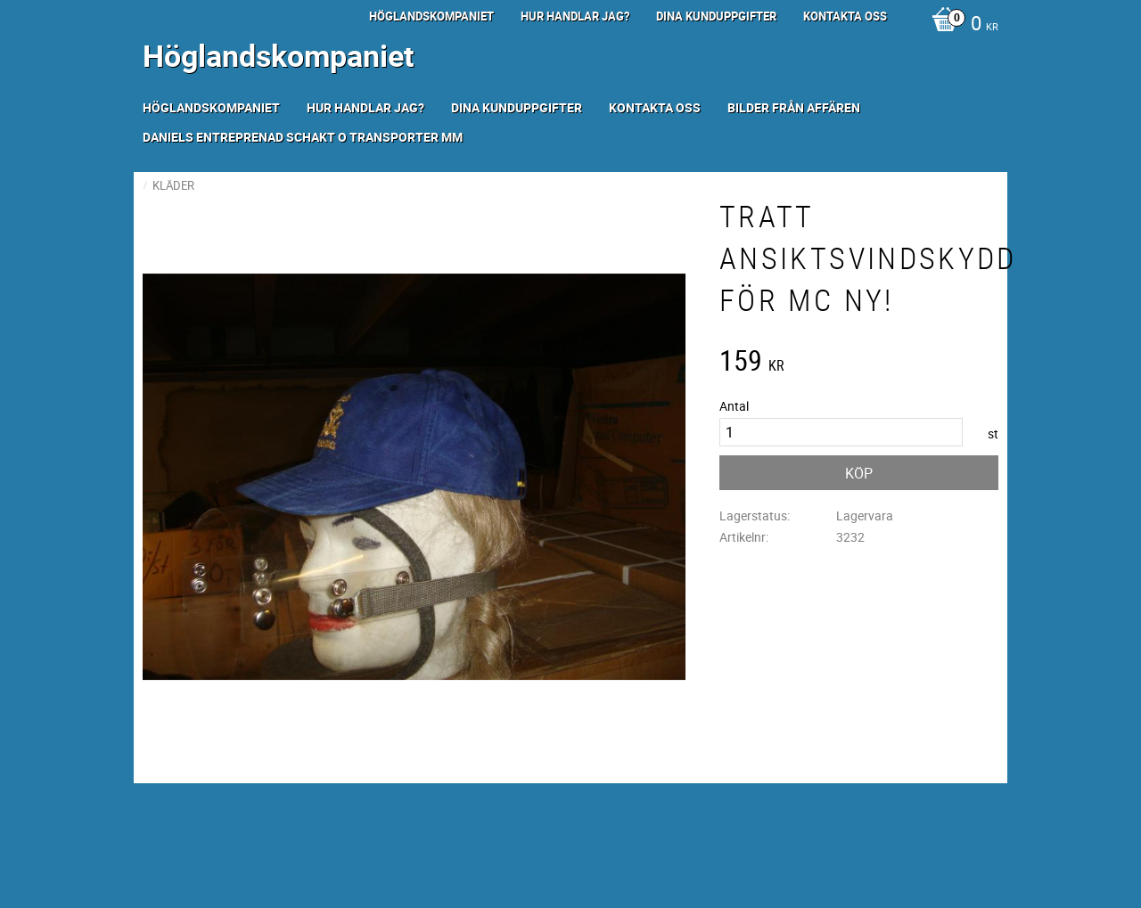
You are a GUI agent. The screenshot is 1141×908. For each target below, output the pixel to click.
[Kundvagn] (960, 25)
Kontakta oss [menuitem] (845, 16)
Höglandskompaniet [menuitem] (431, 16)
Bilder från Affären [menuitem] (793, 107)
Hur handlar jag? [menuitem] (575, 16)
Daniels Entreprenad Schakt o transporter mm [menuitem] (303, 136)
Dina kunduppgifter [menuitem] (716, 16)
